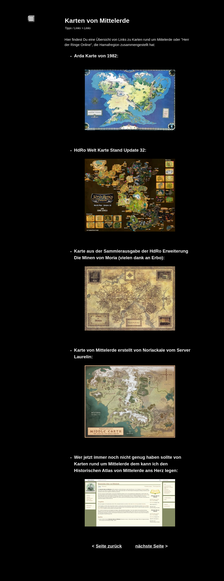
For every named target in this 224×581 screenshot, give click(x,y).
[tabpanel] (130, 293)
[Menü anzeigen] (31, 18)
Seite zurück (109, 546)
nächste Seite (149, 546)
